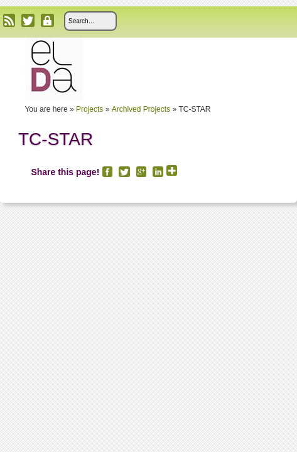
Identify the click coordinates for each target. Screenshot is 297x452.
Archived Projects (141, 109)
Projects (89, 109)
